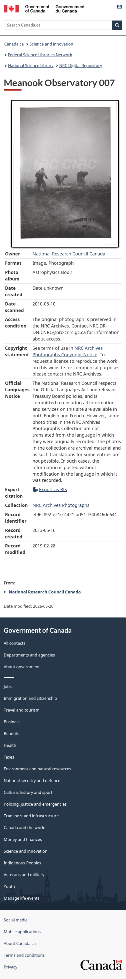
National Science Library (31, 65)
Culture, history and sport (28, 792)
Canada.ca (14, 44)
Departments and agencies (29, 655)
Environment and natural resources (37, 769)
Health (10, 745)
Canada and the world (25, 827)
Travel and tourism (22, 710)
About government (22, 667)
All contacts (15, 643)
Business (12, 722)
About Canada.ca (20, 943)
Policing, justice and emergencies (35, 804)
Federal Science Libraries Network (40, 55)
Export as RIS (50, 489)
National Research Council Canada (68, 254)
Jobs (8, 686)
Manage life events (22, 898)
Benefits (11, 733)
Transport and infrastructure (31, 816)
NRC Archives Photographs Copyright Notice (67, 351)
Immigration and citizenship (30, 698)
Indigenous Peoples (22, 863)
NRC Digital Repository (80, 65)
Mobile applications (22, 931)
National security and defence (32, 780)
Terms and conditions (24, 955)
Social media (16, 920)
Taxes (9, 757)
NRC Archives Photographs (61, 505)
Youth (9, 886)
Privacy (10, 967)
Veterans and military (24, 874)
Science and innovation (51, 44)
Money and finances (23, 839)
